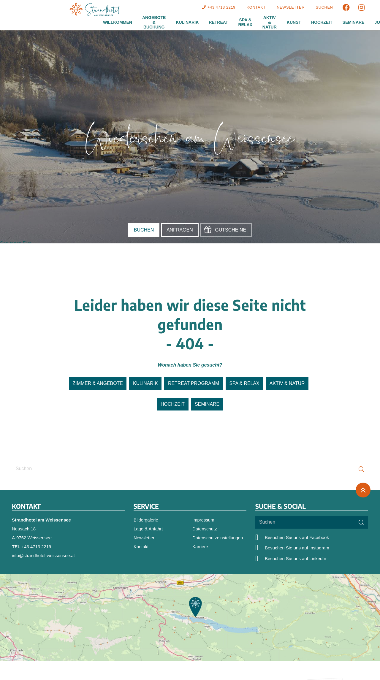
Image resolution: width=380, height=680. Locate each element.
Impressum (203, 519)
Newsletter (144, 537)
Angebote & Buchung (154, 22)
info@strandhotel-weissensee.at (43, 555)
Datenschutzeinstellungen (217, 537)
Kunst (294, 22)
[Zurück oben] (363, 490)
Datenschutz (204, 528)
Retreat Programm (193, 383)
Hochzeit (321, 22)
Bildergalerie (146, 519)
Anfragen (180, 229)
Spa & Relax (245, 22)
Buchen (144, 229)
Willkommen (117, 22)
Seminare (354, 22)
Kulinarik (187, 22)
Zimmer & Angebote (97, 383)
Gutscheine (230, 229)
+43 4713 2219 (37, 546)
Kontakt (142, 546)
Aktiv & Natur (269, 22)
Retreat (218, 22)
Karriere (200, 546)
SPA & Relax (245, 383)
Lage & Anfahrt (148, 528)
